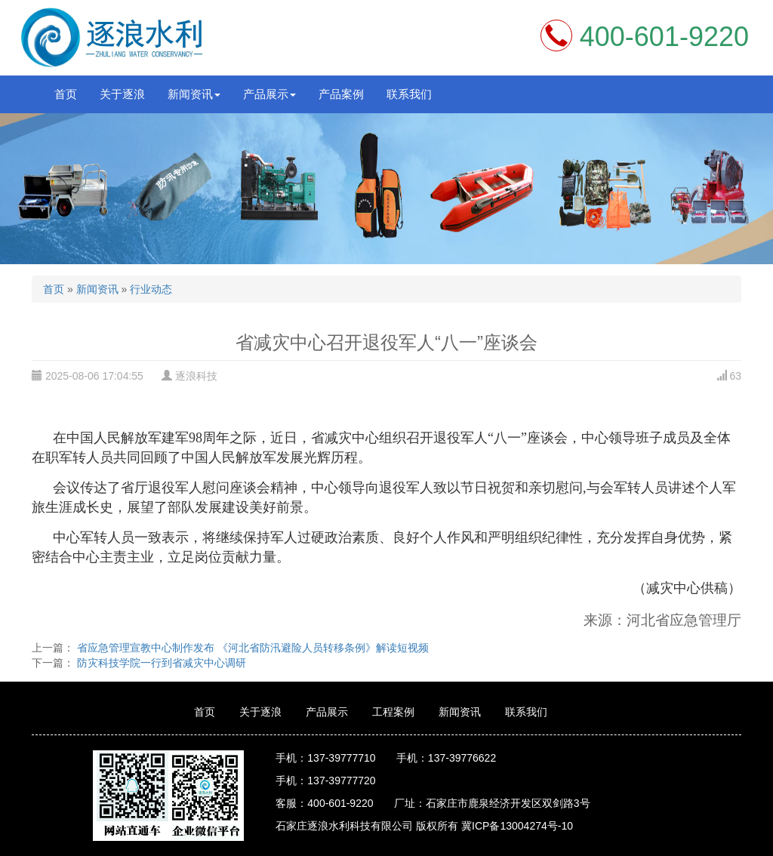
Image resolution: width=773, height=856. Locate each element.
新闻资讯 (97, 289)
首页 (65, 94)
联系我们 (409, 94)
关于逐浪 (122, 94)
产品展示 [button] (269, 94)
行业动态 (151, 289)
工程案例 (393, 712)
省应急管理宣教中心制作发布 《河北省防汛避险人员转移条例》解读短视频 (251, 648)
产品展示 (327, 712)
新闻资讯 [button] (194, 94)
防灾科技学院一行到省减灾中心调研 (160, 663)
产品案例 (341, 94)
